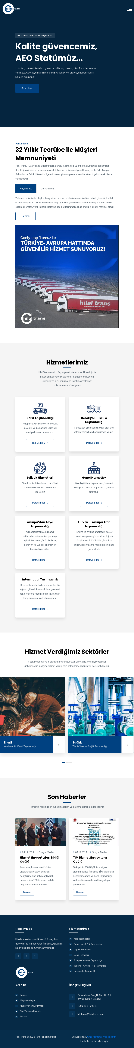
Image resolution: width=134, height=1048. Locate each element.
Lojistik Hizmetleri (82, 949)
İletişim (23, 1016)
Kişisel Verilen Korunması (32, 1006)
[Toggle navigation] (130, 9)
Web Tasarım (109, 1036)
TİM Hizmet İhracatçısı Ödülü (90, 860)
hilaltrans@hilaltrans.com (90, 1014)
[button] (63, 762)
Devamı (27, 892)
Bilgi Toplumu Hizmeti (30, 1011)
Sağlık (77, 743)
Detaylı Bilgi (40, 443)
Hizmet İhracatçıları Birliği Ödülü (39, 860)
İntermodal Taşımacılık (84, 971)
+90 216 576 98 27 (87, 1006)
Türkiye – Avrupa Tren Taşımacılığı (90, 966)
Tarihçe (23, 995)
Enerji (8, 743)
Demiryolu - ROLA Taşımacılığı (88, 944)
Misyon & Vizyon (27, 1000)
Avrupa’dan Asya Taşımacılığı (88, 960)
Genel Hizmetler (81, 955)
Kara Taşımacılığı (82, 939)
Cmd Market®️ (94, 1036)
